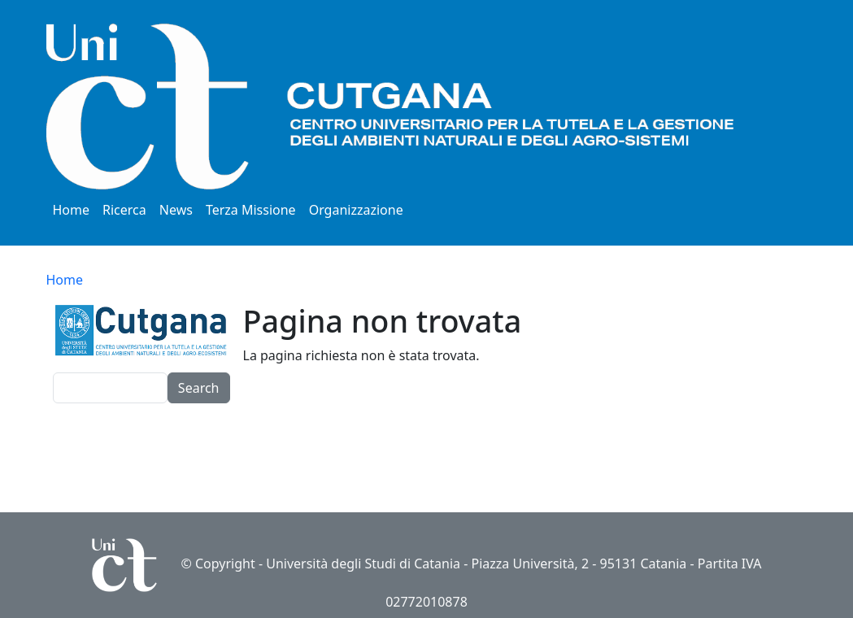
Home (71, 210)
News (176, 210)
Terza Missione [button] (251, 210)
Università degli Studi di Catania (363, 563)
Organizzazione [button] (356, 210)
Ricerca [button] (124, 210)
